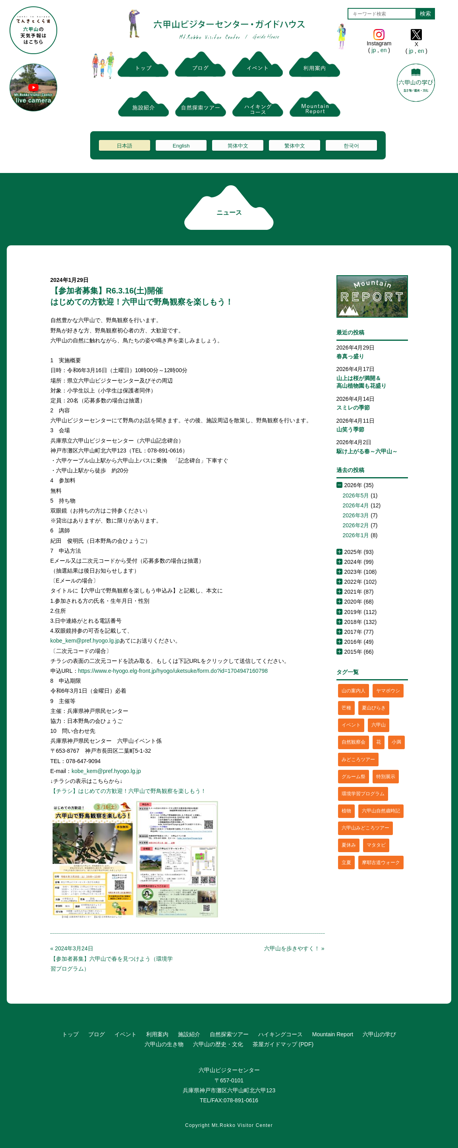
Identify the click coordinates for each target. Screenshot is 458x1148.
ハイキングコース (280, 1034)
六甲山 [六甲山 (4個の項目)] (378, 725)
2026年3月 (356, 515)
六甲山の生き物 (164, 1044)
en (383, 50)
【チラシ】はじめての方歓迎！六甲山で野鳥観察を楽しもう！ (128, 791)
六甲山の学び (379, 1034)
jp (373, 50)
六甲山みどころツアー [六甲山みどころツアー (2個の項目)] (365, 828)
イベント (125, 1034)
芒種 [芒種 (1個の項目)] (346, 708)
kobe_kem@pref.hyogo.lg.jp (85, 640)
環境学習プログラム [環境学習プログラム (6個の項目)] (363, 793)
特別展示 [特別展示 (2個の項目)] (385, 776)
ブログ (96, 1034)
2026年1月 (356, 535)
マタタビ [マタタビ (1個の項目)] (376, 845)
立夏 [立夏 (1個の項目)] (346, 862)
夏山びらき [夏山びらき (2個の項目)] (374, 708)
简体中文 (238, 146)
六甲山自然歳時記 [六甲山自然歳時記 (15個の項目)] (381, 811)
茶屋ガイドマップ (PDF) (283, 1044)
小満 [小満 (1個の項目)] (396, 742)
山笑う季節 (350, 429)
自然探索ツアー (229, 1034)
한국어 (351, 146)
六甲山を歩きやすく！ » (294, 948)
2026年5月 (356, 495)
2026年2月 (356, 525)
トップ (70, 1034)
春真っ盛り (350, 356)
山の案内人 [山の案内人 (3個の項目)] (353, 690)
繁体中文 (294, 146)
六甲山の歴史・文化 (218, 1044)
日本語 (124, 146)
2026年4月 (356, 505)
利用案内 (157, 1034)
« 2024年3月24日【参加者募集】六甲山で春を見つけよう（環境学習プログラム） (111, 958)
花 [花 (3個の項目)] (378, 742)
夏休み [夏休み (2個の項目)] (349, 845)
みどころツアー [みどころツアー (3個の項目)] (358, 759)
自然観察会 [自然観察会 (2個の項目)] (353, 742)
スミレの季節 (353, 407)
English (181, 146)
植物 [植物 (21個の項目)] (346, 811)
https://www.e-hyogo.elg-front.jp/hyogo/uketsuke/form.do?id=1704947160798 (173, 671)
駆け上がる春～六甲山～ (367, 451)
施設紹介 (189, 1034)
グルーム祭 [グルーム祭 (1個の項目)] (353, 776)
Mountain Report (333, 1034)
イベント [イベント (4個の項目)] (351, 725)
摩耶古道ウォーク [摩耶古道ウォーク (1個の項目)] (381, 862)
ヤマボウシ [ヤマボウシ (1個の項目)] (388, 690)
